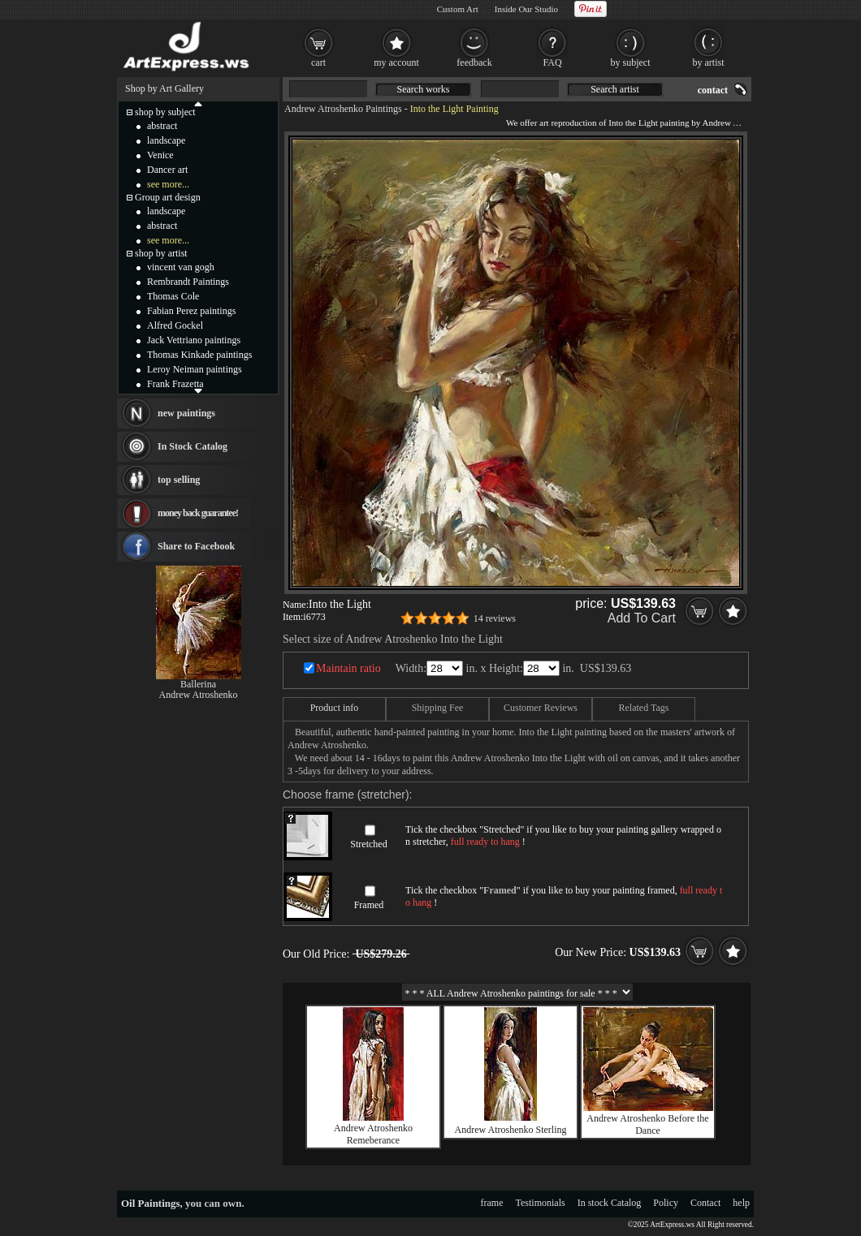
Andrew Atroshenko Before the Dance (647, 1124)
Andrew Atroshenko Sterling (511, 1129)
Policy (665, 1202)
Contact (705, 1202)
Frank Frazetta (175, 384)
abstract (162, 125)
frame (492, 1202)
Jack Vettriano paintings (193, 340)
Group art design (168, 197)
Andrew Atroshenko (198, 694)
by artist (709, 62)
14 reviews (495, 618)
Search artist (615, 89)
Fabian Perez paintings (191, 311)
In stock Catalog (610, 1202)
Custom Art (457, 9)
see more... (168, 184)
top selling (179, 479)
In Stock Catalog (192, 446)
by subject (631, 62)
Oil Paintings (150, 1203)
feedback (473, 62)
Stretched (368, 844)
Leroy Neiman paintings (194, 369)
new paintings (186, 413)
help (741, 1202)
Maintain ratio (348, 668)
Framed (369, 905)
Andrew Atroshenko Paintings (343, 108)
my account (396, 62)
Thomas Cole (173, 296)
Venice (160, 155)
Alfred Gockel (175, 325)
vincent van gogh (180, 267)
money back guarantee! (198, 513)
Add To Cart (642, 618)
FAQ (552, 62)
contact (713, 90)
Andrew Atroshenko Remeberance (373, 1134)
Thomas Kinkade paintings (199, 354)
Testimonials (540, 1202)
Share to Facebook (196, 546)
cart (318, 62)
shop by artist (161, 253)
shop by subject (165, 112)
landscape (166, 140)
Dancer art (167, 169)
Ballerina (198, 684)
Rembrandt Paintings (188, 281)
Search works (423, 89)
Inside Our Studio (526, 9)
